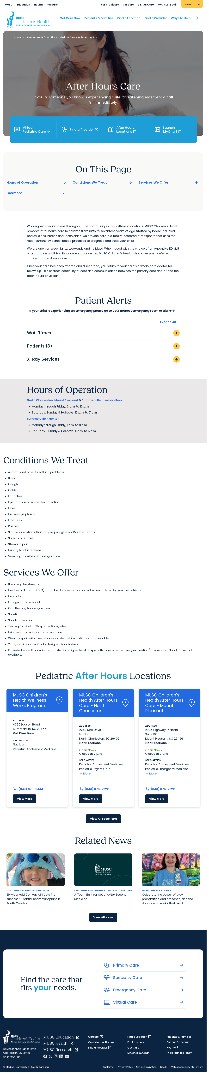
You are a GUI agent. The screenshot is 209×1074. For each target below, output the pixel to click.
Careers (128, 4)
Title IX (163, 1067)
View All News (103, 917)
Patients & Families (98, 18)
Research (53, 4)
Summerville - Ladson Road (102, 400)
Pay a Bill (172, 1047)
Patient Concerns (177, 1042)
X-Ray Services (103, 359)
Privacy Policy (125, 1067)
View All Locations (103, 819)
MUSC (9, 4)
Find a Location (128, 18)
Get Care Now (70, 18)
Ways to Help (181, 18)
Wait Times (103, 333)
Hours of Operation (36, 182)
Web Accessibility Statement (187, 1067)
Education (23, 4)
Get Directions (23, 733)
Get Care (133, 1048)
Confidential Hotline (101, 1042)
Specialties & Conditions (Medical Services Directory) (60, 37)
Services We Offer (169, 182)
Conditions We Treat (103, 182)
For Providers (110, 4)
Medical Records (138, 1053)
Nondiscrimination (146, 1067)
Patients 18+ (103, 346)
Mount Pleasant (66, 400)
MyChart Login (167, 4)
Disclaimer (108, 1067)
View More (24, 799)
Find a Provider (155, 18)
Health (38, 4)
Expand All (168, 322)
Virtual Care (146, 4)
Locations (36, 193)
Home (17, 37)
